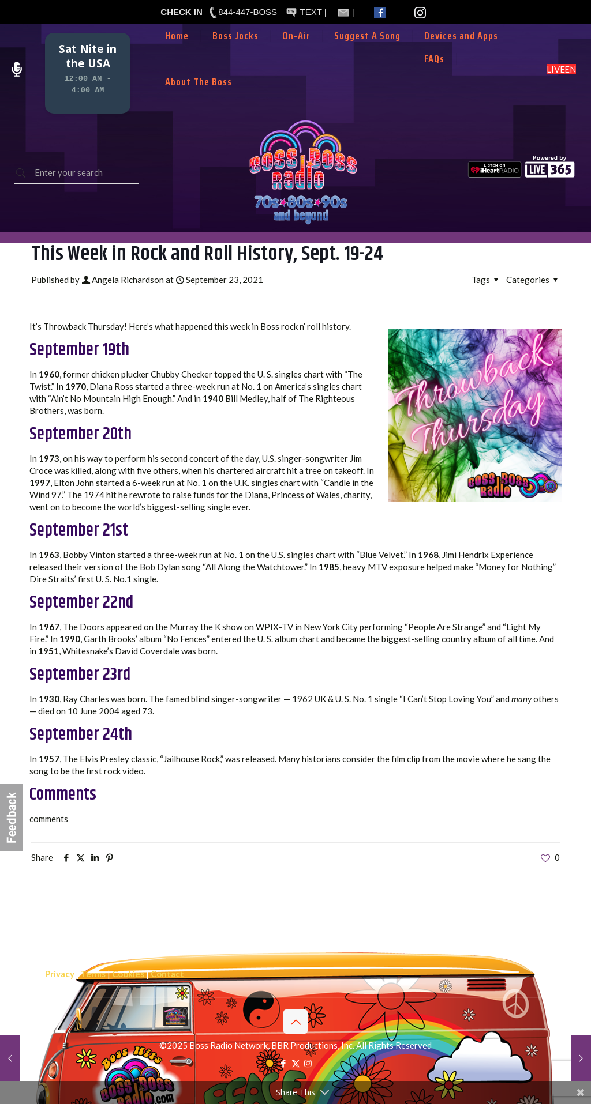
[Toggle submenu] (297, 53)
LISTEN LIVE (561, 69)
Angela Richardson (128, 279)
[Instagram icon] (308, 1063)
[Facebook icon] (283, 1063)
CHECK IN (181, 12)
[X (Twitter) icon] (295, 1063)
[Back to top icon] (295, 1021)
